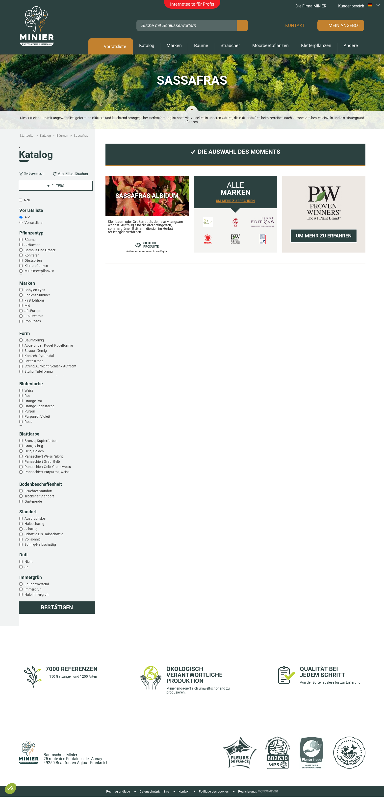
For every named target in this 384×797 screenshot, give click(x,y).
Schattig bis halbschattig (44, 534)
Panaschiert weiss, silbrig (44, 456)
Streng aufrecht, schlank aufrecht (51, 366)
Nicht (29, 562)
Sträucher (32, 245)
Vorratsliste (115, 46)
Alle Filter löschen (70, 174)
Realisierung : (247, 791)
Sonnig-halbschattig (40, 544)
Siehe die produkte (147, 244)
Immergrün (33, 589)
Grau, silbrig (34, 446)
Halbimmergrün (37, 594)
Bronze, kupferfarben (41, 441)
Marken (174, 45)
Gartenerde (33, 501)
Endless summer (37, 295)
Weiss (29, 390)
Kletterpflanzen (36, 266)
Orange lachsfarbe (39, 406)
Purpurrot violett (37, 416)
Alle (27, 217)
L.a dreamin (34, 316)
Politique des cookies (214, 791)
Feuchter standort (38, 491)
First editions (35, 300)
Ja (26, 567)
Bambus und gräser (40, 250)
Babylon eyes (35, 290)
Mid (27, 306)
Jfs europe (33, 311)
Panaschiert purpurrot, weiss (47, 472)
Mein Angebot (344, 25)
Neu (27, 200)
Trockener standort (39, 496)
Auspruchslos (35, 518)
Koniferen (32, 255)
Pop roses (33, 321)
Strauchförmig (36, 351)
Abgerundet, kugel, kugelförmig (49, 345)
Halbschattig (34, 524)
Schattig (31, 529)
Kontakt (295, 25)
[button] (10, 789)
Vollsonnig (33, 539)
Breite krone (34, 361)
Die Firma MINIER (307, 6)
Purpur (30, 411)
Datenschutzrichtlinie (154, 791)
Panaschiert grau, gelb (42, 461)
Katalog (146, 45)
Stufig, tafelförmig (39, 371)
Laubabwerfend (37, 584)
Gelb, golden (34, 451)
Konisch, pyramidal (39, 356)
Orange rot (33, 401)
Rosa (28, 422)
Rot (27, 396)
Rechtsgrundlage (118, 791)
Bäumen (31, 240)
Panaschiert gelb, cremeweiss (48, 467)
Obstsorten (33, 260)
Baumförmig (34, 340)
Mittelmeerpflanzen (39, 271)
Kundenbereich (347, 6)
